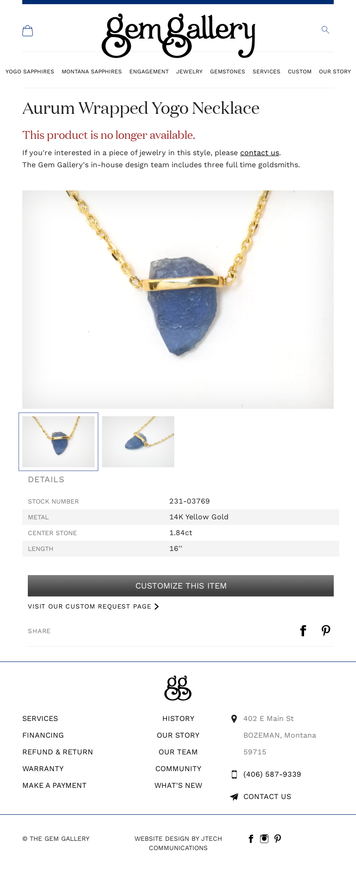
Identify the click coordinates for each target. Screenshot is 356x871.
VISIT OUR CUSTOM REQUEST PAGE (89, 606)
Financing (43, 735)
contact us (259, 152)
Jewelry (189, 71)
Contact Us (267, 796)
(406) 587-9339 (272, 774)
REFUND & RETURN (57, 751)
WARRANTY (43, 768)
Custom (300, 71)
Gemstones (227, 71)
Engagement (149, 71)
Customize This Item (181, 585)
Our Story (335, 71)
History (178, 718)
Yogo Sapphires (30, 71)
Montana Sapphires (92, 71)
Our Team (178, 751)
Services (266, 71)
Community (178, 768)
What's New (178, 785)
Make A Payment (54, 785)
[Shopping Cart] (27, 31)
